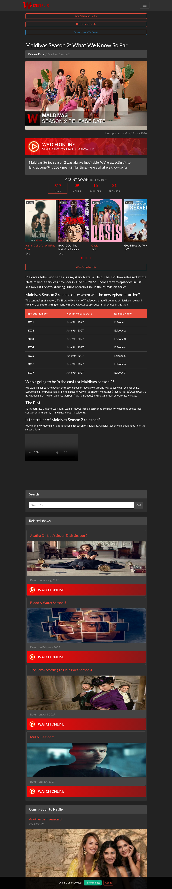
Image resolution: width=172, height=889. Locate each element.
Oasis (94, 245)
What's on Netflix (86, 267)
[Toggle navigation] (144, 5)
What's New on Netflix (86, 15)
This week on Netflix (86, 24)
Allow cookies (93, 882)
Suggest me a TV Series (86, 32)
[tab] (82, 258)
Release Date (36, 54)
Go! (138, 505)
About (108, 882)
